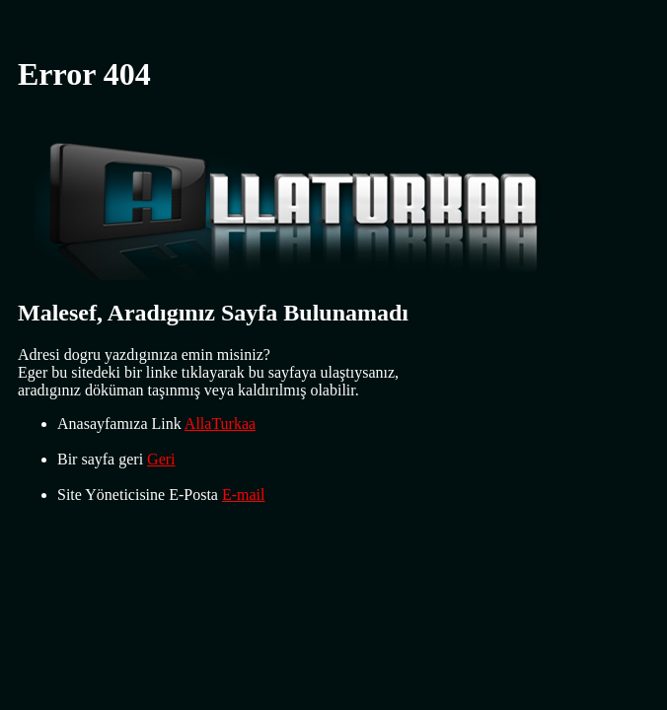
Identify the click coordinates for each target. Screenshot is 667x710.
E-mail (243, 494)
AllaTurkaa (220, 423)
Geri (161, 459)
